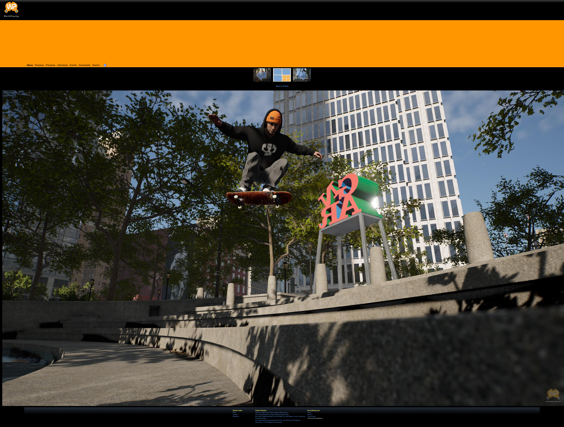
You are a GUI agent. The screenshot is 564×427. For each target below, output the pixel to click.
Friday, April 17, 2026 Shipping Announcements (268, 422)
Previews (50, 65)
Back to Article (282, 86)
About (309, 412)
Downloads (84, 65)
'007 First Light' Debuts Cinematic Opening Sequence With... (272, 414)
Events (73, 65)
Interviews (62, 65)
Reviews (39, 65)
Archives (235, 414)
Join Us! (309, 414)
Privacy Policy (311, 416)
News (234, 412)
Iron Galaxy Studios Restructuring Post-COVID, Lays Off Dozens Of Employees (277, 420)
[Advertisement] (282, 41)
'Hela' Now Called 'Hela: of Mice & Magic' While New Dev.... (272, 412)
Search (96, 65)
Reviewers (236, 416)
